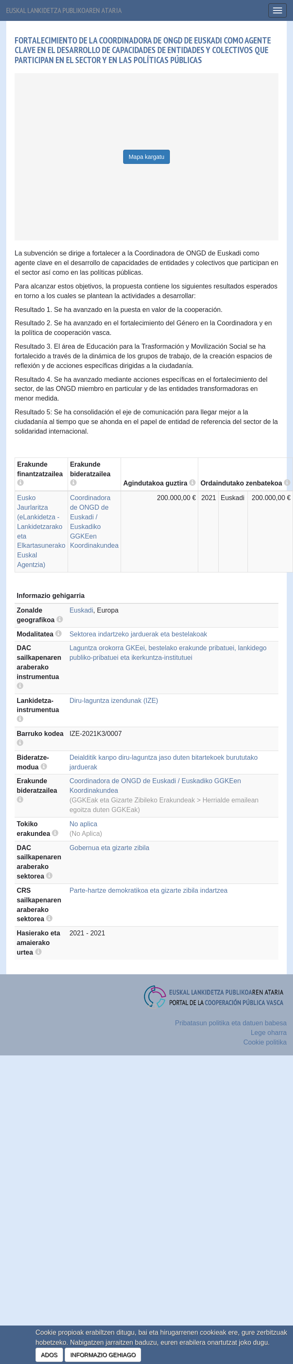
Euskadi (81, 610)
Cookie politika (265, 1042)
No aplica (83, 824)
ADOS (49, 1354)
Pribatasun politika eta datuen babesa (231, 1023)
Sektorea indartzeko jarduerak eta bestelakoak (138, 634)
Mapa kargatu (146, 156)
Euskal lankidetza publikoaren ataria (64, 10)
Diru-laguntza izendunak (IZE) (113, 700)
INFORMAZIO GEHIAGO (103, 1354)
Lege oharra (269, 1032)
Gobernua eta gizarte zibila (109, 847)
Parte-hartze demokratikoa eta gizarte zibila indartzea (148, 890)
